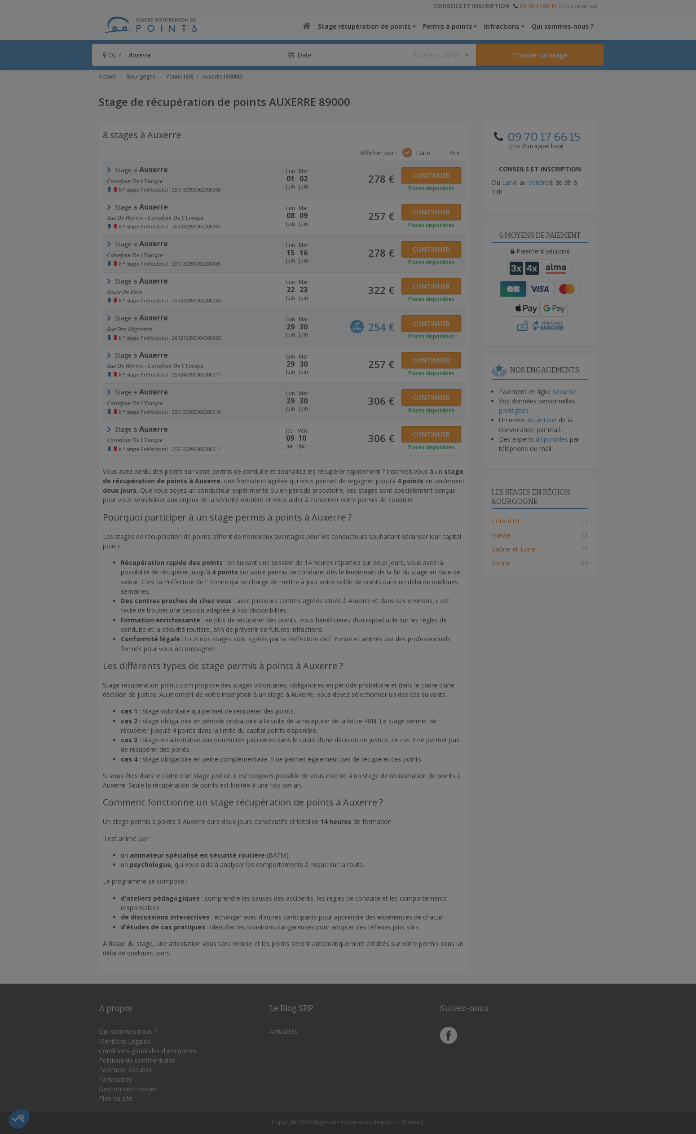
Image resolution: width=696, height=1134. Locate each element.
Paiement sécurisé (125, 1069)
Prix (454, 153)
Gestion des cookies (128, 1089)
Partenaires (115, 1079)
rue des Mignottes (130, 329)
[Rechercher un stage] (540, 55)
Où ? (112, 55)
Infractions (501, 26)
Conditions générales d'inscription (147, 1050)
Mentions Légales (124, 1041)
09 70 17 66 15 (538, 6)
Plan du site (115, 1098)
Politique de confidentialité (137, 1060)
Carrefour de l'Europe (135, 181)
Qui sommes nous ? (128, 1031)
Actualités (283, 1031)
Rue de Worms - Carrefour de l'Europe (155, 218)
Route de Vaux (124, 292)
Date (423, 153)
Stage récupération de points (364, 26)
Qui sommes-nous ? (563, 26)
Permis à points (447, 26)
